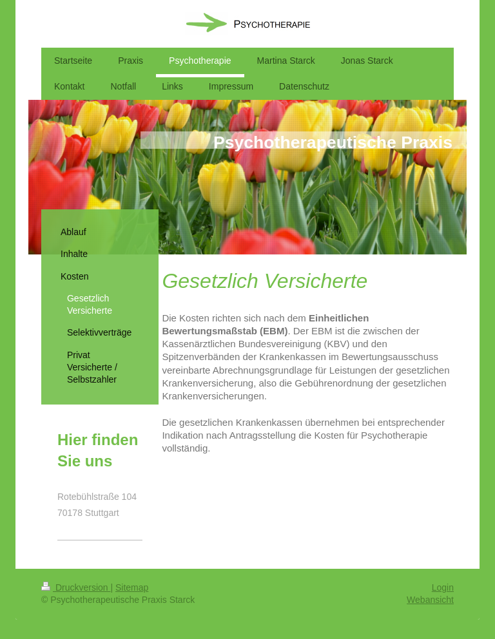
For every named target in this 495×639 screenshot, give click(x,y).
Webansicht (430, 600)
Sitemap (131, 587)
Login (443, 587)
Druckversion (75, 587)
